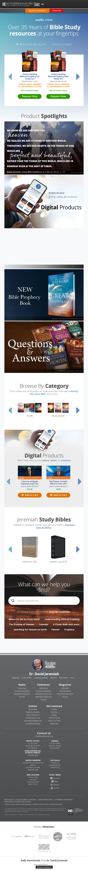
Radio (22, 684)
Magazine (65, 684)
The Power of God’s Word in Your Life (58, 482)
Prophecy (69, 629)
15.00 (29, 489)
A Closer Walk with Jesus (66, 624)
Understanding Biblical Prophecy (62, 619)
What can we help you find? (31, 44)
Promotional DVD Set (58, 81)
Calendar (43, 624)
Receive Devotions (44, 867)
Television (43, 684)
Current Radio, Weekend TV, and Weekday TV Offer (29, 85)
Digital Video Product (29, 486)
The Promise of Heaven (21, 624)
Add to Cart (29, 495)
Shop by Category (62, 44)
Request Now (29, 96)
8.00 (58, 489)
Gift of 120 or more (29, 90)
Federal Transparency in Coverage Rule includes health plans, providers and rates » (27, 814)
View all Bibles (43, 527)
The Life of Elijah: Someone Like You (29, 482)
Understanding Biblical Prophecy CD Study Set (29, 76)
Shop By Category (37, 11)
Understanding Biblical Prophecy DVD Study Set (58, 76)
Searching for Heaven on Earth (30, 629)
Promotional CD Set (30, 81)
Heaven (55, 629)
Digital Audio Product (58, 486)
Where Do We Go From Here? (24, 619)
